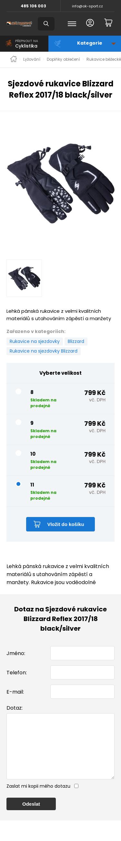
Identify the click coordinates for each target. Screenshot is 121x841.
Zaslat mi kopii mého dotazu (38, 799)
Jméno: (15, 653)
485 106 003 (33, 6)
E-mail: (15, 692)
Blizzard (76, 341)
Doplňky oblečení (63, 59)
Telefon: (16, 672)
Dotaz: (14, 708)
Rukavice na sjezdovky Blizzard (43, 351)
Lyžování (31, 59)
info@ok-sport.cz (87, 6)
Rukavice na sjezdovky (35, 341)
